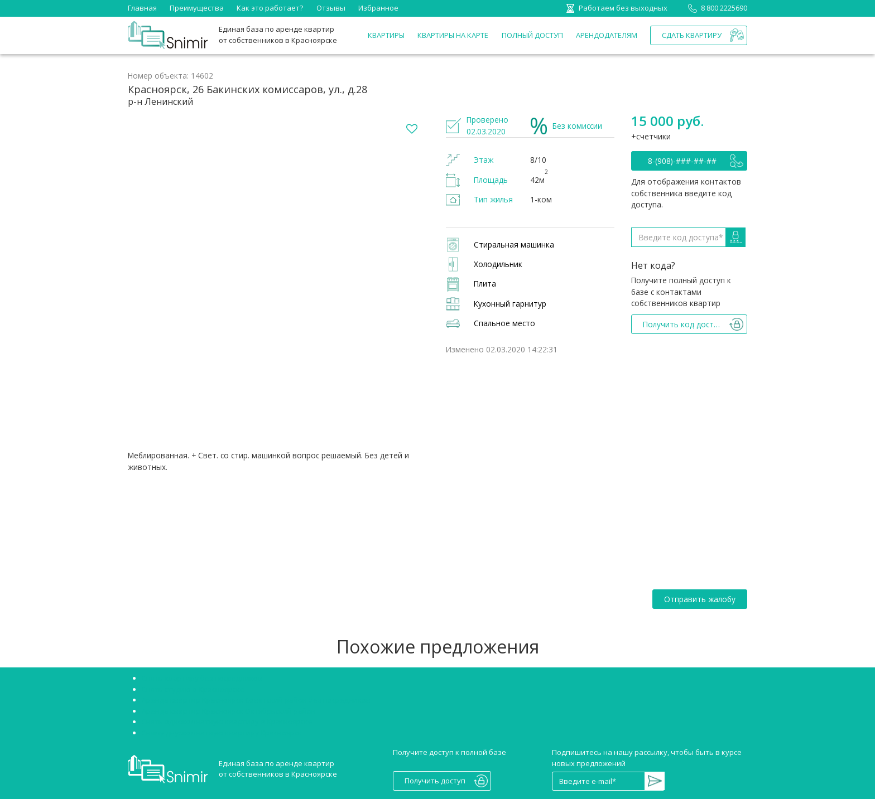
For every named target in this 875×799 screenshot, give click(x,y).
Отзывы (330, 8)
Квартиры (386, 35)
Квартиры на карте (452, 35)
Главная (142, 8)
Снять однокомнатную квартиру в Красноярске (227, 721)
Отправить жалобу (699, 599)
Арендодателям (606, 35)
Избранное (378, 8)
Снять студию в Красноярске (193, 689)
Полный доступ (532, 35)
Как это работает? (270, 8)
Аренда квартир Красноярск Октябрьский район (229, 711)
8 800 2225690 (715, 8)
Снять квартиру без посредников (202, 678)
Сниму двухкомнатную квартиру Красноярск (222, 733)
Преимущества (197, 8)
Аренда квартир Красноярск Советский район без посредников (256, 700)
